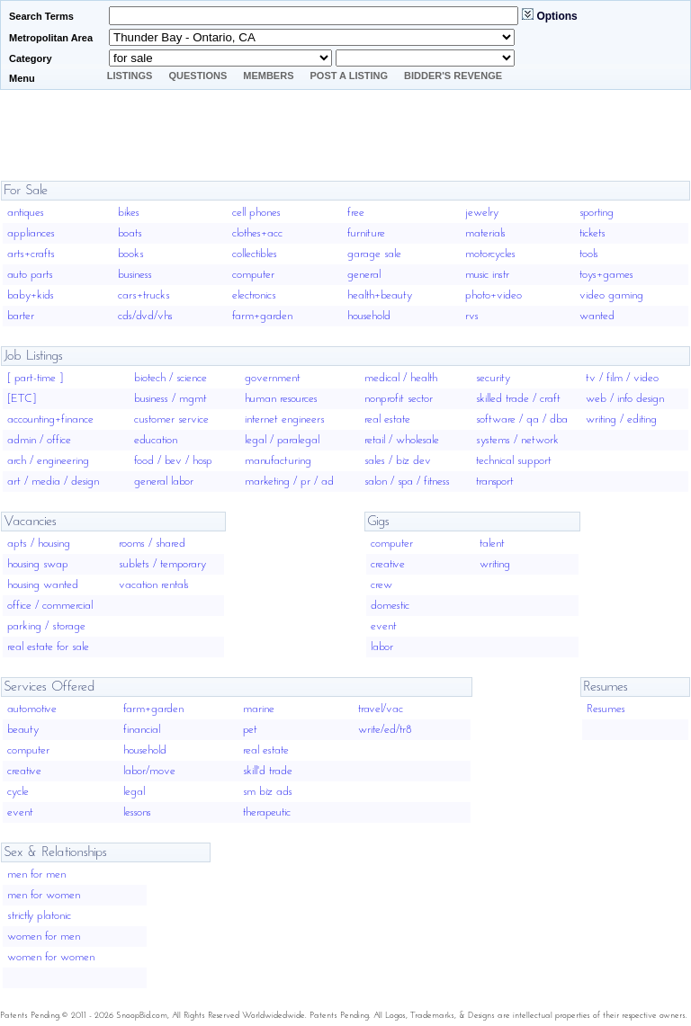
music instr (487, 275)
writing (495, 564)
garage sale (374, 254)
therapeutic (267, 812)
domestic (390, 605)
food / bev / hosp (173, 461)
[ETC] (21, 399)
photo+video (493, 295)
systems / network (517, 440)
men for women (43, 895)
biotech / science (170, 378)
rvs (472, 316)
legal (134, 792)
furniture (366, 233)
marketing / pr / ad (289, 481)
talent (492, 543)
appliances (31, 233)
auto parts (30, 275)
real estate (387, 419)
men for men (36, 874)
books (131, 254)
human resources (281, 399)
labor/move (149, 771)
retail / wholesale (401, 440)
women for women (50, 957)
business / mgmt (170, 399)
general (364, 275)
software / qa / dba (522, 419)
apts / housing (38, 543)
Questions (197, 75)
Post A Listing (349, 75)
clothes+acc (257, 233)
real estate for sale (48, 647)
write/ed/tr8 (385, 730)
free (355, 213)
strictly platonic (39, 916)
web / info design (625, 399)
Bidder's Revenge (453, 75)
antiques (25, 213)
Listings (130, 75)
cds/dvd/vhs (145, 316)
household (368, 316)
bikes (128, 213)
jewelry (481, 213)
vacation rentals (154, 585)
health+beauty (379, 295)
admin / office (39, 440)
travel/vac (380, 709)
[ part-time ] (35, 378)
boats (130, 233)
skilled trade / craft (518, 399)
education (155, 440)
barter (20, 316)
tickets (592, 233)
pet (250, 730)
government (273, 378)
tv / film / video (622, 378)
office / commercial (50, 605)
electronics (254, 295)
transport (495, 481)
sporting (596, 213)
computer (253, 275)
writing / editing (621, 419)
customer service (171, 419)
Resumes (606, 709)
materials (485, 233)
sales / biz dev (397, 461)
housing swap (37, 564)
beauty (23, 730)
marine (258, 709)
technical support (514, 461)
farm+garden (262, 316)
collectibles (254, 254)
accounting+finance (50, 419)
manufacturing (278, 461)
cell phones (256, 213)
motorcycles (490, 254)
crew (381, 585)
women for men (43, 936)
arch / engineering (48, 461)
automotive (32, 709)
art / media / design (53, 481)
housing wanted (42, 585)
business (135, 275)
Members (268, 75)
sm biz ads (267, 792)
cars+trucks (144, 295)
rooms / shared (152, 543)
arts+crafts (31, 254)
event (384, 626)
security (493, 378)
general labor (163, 481)
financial (141, 730)
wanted (597, 316)
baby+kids (30, 295)
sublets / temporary (162, 564)
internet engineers (285, 419)
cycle (18, 792)
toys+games (606, 275)
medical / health (400, 378)
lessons (137, 812)
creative (388, 564)
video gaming (611, 295)
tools (588, 254)
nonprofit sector (398, 399)
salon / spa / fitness (407, 481)
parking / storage (46, 626)
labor (382, 647)
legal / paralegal (282, 440)
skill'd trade (267, 771)
